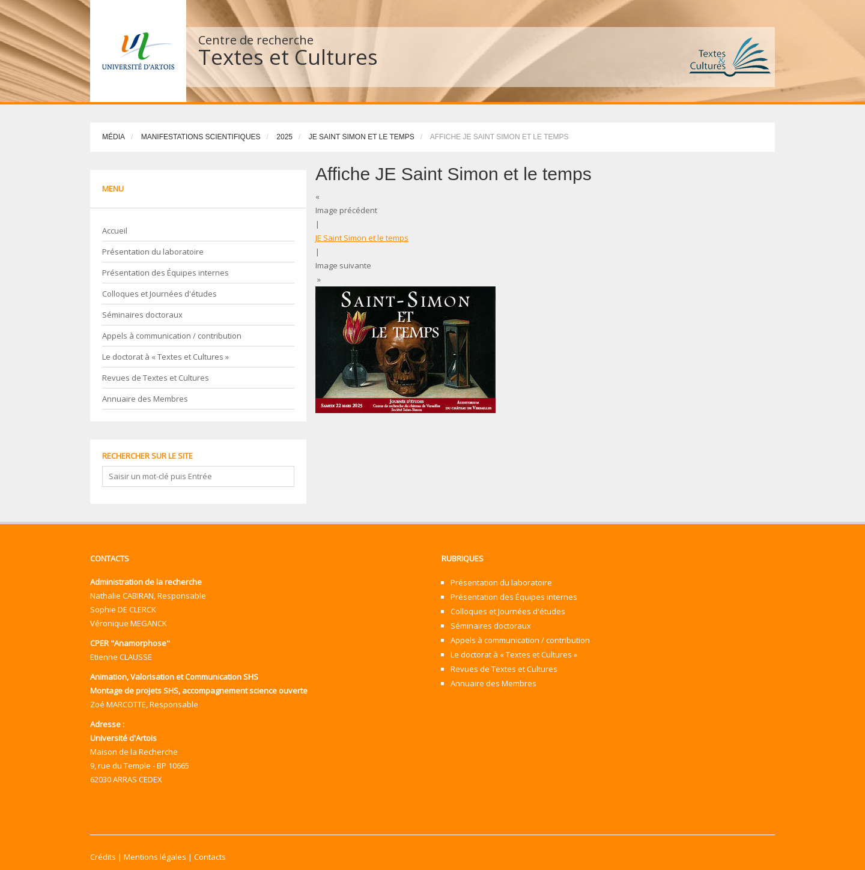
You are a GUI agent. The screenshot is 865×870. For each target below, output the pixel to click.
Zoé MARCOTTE (118, 704)
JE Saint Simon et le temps (361, 137)
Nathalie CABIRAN (122, 595)
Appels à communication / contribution (171, 335)
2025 (284, 137)
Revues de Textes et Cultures (155, 377)
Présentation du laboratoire (153, 251)
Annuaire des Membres (145, 398)
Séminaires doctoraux (142, 314)
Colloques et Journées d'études (159, 293)
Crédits (103, 856)
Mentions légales (155, 856)
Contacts (210, 856)
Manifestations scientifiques (201, 137)
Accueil (114, 230)
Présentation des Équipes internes (165, 272)
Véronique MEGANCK (128, 623)
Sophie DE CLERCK (123, 609)
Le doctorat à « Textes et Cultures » (165, 356)
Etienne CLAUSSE (121, 656)
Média (113, 137)
